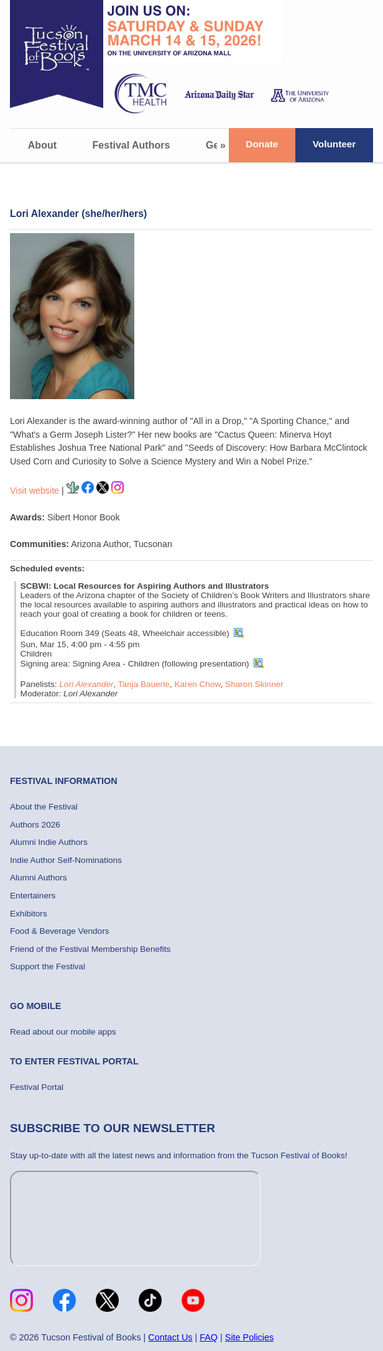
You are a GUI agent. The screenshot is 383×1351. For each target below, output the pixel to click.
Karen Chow (197, 684)
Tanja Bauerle (144, 684)
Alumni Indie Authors (49, 842)
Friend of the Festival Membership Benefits (90, 949)
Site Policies (249, 1337)
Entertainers (32, 895)
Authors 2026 (35, 824)
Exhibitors (28, 913)
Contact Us (170, 1337)
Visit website (34, 491)
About (42, 145)
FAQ (209, 1337)
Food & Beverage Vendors (59, 931)
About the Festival (44, 806)
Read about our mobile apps (63, 1031)
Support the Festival (47, 966)
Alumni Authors (38, 877)
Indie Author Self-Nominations (66, 860)
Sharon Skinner (254, 684)
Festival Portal (36, 1087)
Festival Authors (131, 145)
